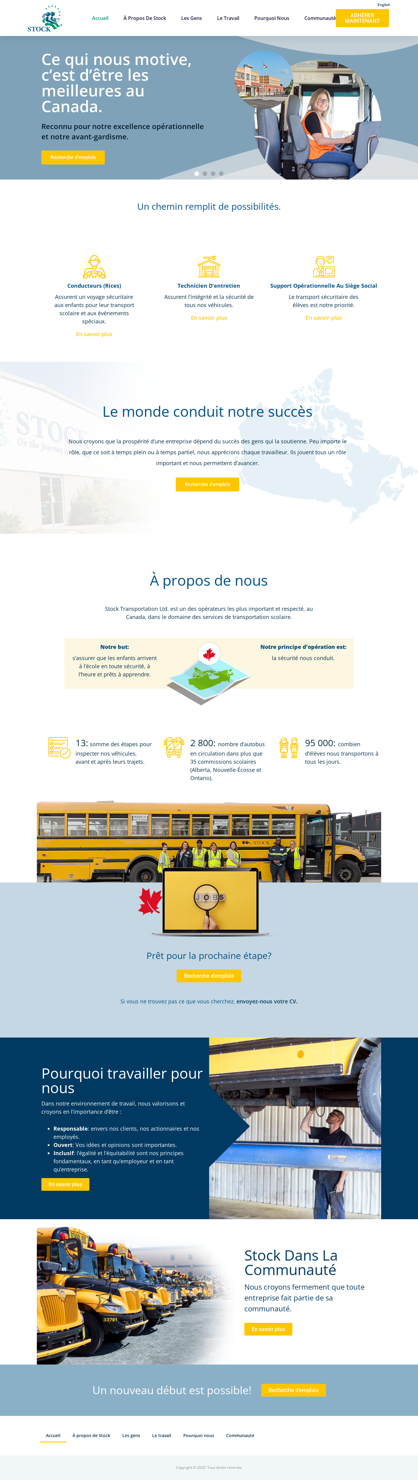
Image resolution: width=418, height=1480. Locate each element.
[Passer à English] (384, 4)
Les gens (191, 18)
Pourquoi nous (271, 18)
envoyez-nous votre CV (266, 1001)
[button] (197, 173)
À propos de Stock (145, 18)
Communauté (320, 18)
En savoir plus (94, 334)
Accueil (100, 18)
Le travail (228, 18)
